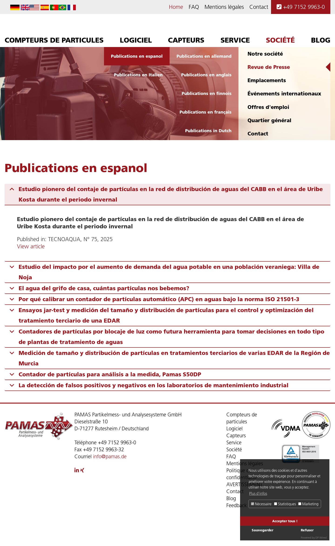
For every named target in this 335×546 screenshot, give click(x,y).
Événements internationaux (284, 123)
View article (31, 275)
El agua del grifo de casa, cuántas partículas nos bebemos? (104, 317)
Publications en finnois (206, 122)
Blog (320, 69)
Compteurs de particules (54, 69)
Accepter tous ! (285, 521)
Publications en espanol (137, 85)
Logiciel (136, 69)
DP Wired (321, 537)
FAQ (194, 6)
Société (280, 69)
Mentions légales (224, 6)
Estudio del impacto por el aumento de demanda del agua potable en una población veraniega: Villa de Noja (169, 301)
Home (176, 6)
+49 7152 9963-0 (301, 6)
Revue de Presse (269, 96)
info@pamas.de (110, 486)
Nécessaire (261, 504)
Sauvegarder (262, 530)
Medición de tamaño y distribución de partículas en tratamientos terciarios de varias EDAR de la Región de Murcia (174, 387)
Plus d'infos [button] (258, 493)
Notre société (265, 83)
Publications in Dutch (208, 159)
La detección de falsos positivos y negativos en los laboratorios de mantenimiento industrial (153, 414)
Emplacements (267, 109)
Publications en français (205, 141)
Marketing (308, 504)
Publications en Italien (138, 104)
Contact (258, 6)
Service (235, 69)
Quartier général (269, 149)
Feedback (236, 535)
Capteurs (186, 69)
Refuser (307, 530)
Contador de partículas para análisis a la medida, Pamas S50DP (110, 403)
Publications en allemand (204, 85)
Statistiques (285, 504)
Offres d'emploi (268, 136)
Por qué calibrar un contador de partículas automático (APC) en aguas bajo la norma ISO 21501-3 (159, 328)
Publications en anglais (206, 104)
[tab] (167, 224)
